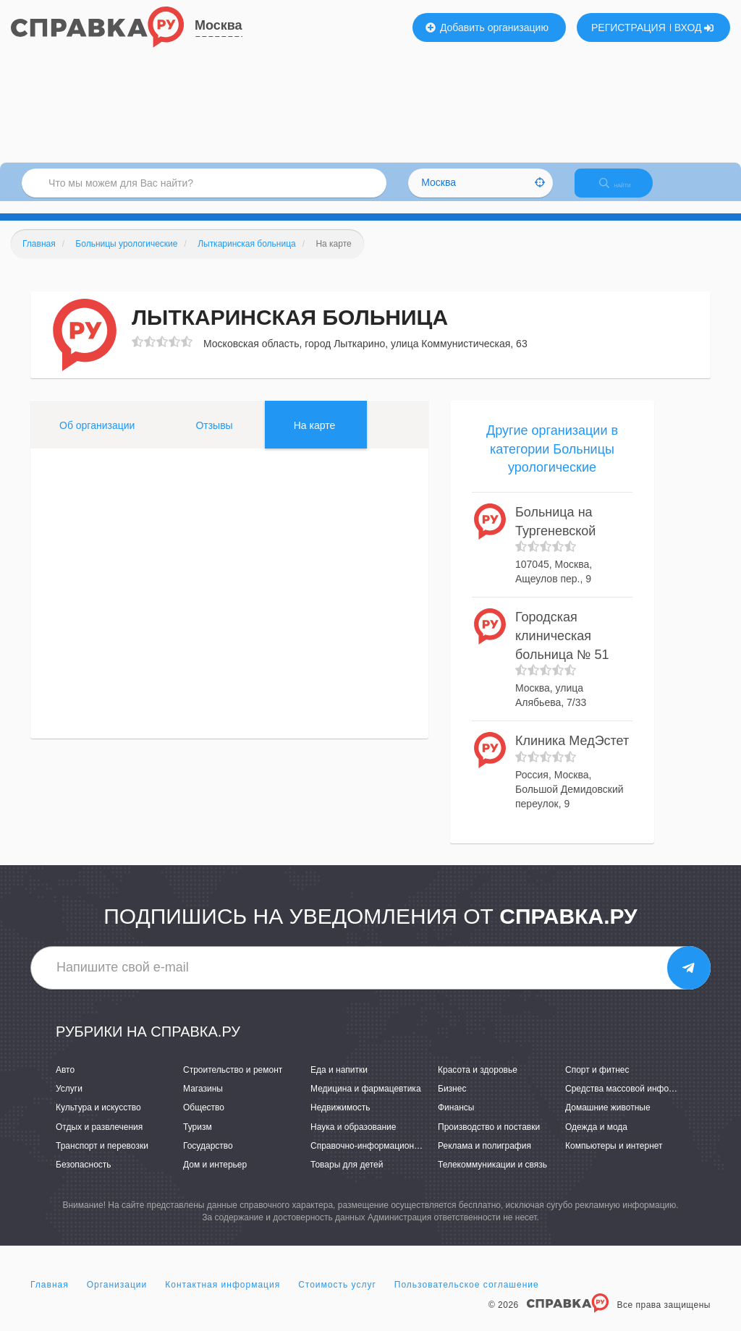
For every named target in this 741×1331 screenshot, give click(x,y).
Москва (218, 25)
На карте (315, 437)
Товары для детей (346, 1177)
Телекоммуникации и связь (492, 1177)
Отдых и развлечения (99, 1139)
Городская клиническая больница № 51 (562, 648)
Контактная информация (222, 1298)
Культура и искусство (98, 1120)
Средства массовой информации (632, 1102)
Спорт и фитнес (597, 1082)
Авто (65, 1082)
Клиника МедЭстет (572, 753)
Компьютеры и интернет (614, 1158)
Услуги (69, 1102)
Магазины (203, 1102)
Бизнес (452, 1102)
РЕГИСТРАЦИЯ (628, 27)
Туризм (197, 1139)
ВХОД (694, 27)
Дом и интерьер (215, 1177)
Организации (117, 1298)
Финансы (456, 1120)
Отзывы (213, 437)
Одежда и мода (596, 1139)
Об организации (97, 437)
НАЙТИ (625, 191)
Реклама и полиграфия (484, 1158)
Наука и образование (353, 1139)
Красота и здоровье (477, 1082)
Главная (49, 1298)
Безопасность (83, 1177)
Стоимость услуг (337, 1298)
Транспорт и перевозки (102, 1158)
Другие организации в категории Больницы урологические (552, 461)
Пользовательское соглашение (466, 1298)
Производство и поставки (489, 1139)
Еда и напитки (339, 1082)
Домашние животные (608, 1120)
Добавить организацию (487, 27)
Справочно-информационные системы (388, 1158)
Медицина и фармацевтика (365, 1102)
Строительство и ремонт (232, 1082)
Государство (208, 1158)
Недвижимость (340, 1120)
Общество (203, 1120)
